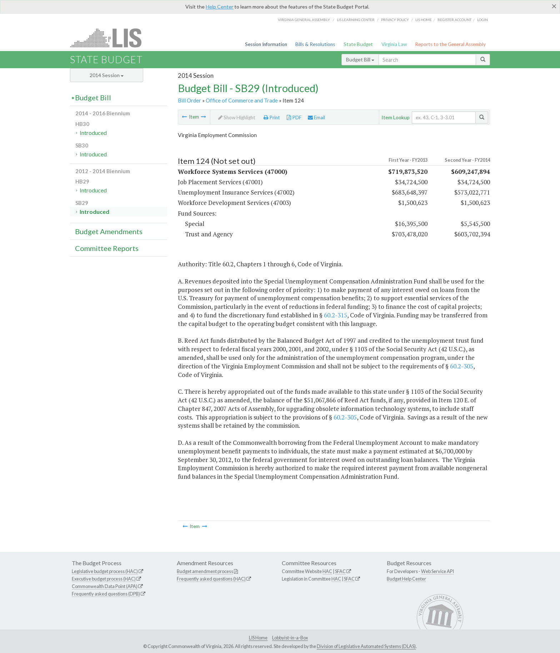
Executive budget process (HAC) (104, 579)
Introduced (93, 132)
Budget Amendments (108, 231)
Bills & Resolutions (315, 44)
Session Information (266, 44)
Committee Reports (107, 248)
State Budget (358, 44)
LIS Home (258, 638)
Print (272, 117)
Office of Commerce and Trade (242, 100)
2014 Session (107, 75)
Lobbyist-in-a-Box (290, 638)
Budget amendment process (205, 571)
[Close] (554, 6)
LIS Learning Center (356, 19)
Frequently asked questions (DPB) (106, 594)
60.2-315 (335, 315)
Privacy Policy (395, 19)
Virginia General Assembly (304, 19)
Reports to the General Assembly (450, 44)
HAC (327, 571)
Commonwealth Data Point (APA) (105, 586)
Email (316, 117)
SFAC (340, 571)
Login (482, 19)
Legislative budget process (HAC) (105, 571)
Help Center (219, 7)
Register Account (454, 19)
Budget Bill (360, 59)
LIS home (423, 19)
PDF (294, 117)
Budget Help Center (406, 579)
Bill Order (189, 100)
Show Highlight (236, 117)
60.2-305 (461, 366)
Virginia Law (394, 44)
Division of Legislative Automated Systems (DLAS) (366, 646)
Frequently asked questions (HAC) (211, 579)
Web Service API (437, 571)
